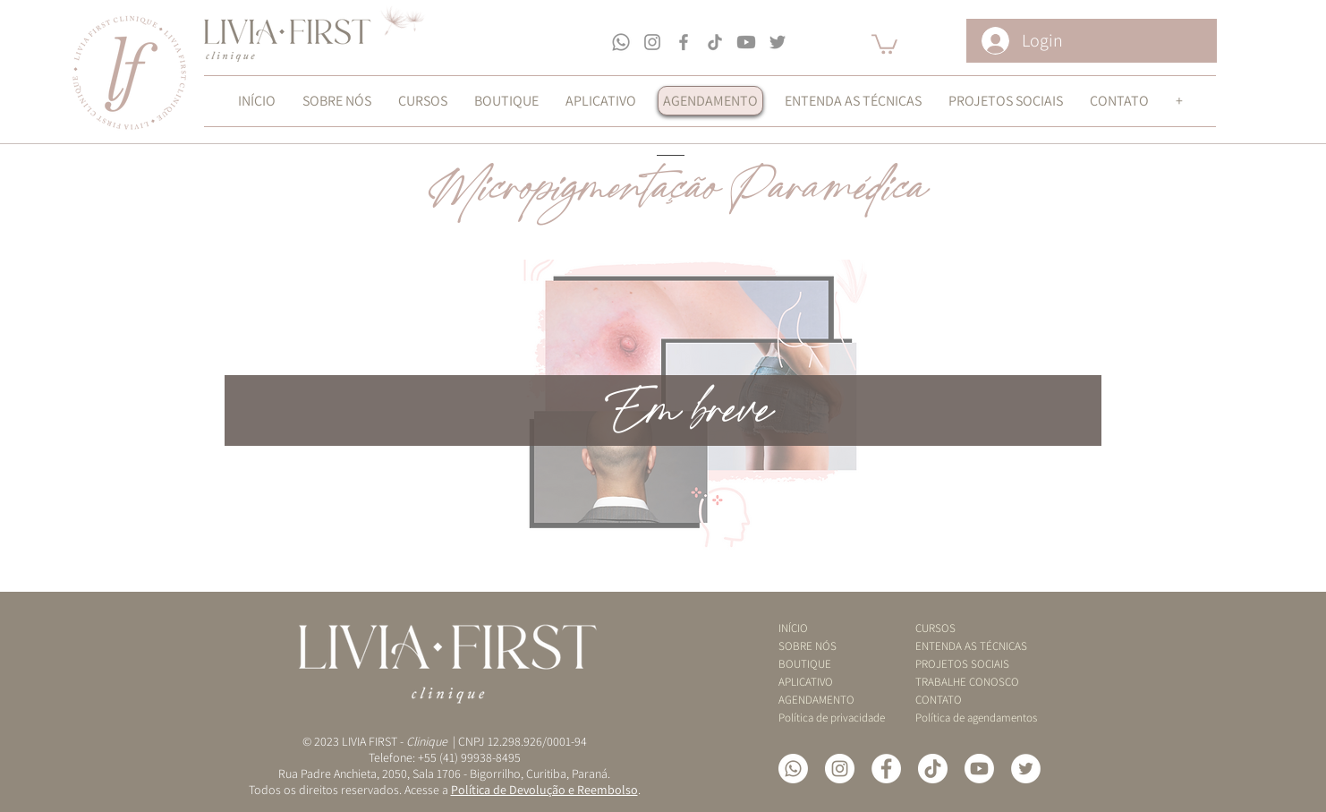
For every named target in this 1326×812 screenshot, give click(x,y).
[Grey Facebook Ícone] (683, 42)
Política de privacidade (826, 717)
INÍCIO (793, 628)
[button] (884, 43)
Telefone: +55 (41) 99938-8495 (445, 757)
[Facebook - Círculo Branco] (886, 768)
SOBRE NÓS (807, 646)
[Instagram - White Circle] (839, 768)
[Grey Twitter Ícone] (777, 42)
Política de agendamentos (963, 717)
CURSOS (935, 628)
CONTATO (938, 699)
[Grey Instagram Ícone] (652, 42)
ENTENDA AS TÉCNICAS (963, 646)
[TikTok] (715, 42)
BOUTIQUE (804, 663)
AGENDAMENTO (816, 699)
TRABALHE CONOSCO (963, 681)
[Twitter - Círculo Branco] (1026, 768)
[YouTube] (979, 768)
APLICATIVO (805, 681)
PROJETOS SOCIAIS (962, 663)
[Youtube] (746, 42)
